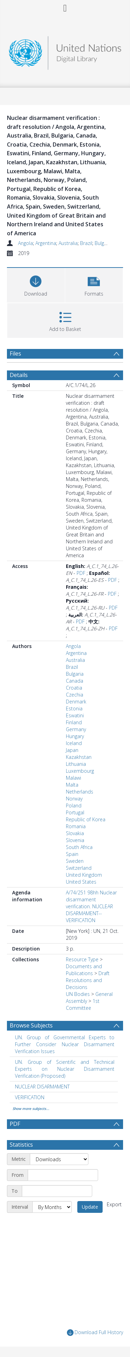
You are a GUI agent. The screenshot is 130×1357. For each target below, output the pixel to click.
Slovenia (75, 840)
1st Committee (82, 1004)
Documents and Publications (84, 970)
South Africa (79, 847)
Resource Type (82, 959)
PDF (81, 573)
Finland (74, 722)
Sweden (75, 861)
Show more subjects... (30, 1108)
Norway (74, 798)
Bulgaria (103, 243)
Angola (25, 243)
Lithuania (76, 764)
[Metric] (59, 1159)
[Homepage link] (65, 51)
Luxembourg (80, 771)
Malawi (73, 777)
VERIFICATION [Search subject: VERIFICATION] (29, 1097)
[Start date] (63, 1175)
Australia (68, 243)
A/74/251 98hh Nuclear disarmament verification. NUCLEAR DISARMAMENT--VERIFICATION (91, 906)
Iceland (74, 743)
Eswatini (75, 715)
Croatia (74, 687)
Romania (76, 826)
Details (19, 375)
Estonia (74, 708)
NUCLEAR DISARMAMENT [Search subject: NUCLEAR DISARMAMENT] (42, 1086)
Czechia (74, 694)
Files (15, 353)
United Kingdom (84, 875)
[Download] (36, 284)
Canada (74, 680)
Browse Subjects (31, 1025)
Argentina (45, 243)
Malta (72, 784)
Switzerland (79, 868)
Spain (72, 854)
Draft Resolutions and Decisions (88, 980)
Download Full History (95, 1332)
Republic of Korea (85, 819)
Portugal (75, 812)
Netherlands (79, 791)
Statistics (21, 1144)
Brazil (86, 243)
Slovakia (75, 833)
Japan (72, 750)
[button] (94, 284)
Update (90, 1206)
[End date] (57, 1191)
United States (81, 881)
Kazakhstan (79, 757)
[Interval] (52, 1207)
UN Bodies (78, 994)
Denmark (76, 701)
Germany (76, 729)
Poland (73, 805)
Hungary (75, 736)
